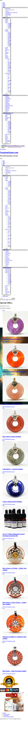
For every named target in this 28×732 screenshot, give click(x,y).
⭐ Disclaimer (6, 715)
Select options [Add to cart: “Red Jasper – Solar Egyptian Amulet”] (12, 673)
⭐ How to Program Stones (8, 716)
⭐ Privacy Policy (6, 714)
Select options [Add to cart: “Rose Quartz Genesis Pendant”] (12, 406)
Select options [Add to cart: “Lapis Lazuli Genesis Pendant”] (12, 504)
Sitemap (4, 713)
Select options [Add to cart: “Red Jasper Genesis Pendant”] (12, 439)
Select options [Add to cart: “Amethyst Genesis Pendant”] (12, 341)
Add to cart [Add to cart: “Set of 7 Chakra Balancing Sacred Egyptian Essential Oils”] (11, 538)
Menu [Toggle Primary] (1, 0)
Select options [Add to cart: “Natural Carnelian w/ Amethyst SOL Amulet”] (12, 641)
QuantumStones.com (9, 152)
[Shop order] (5, 308)
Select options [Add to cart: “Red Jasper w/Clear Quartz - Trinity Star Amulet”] (12, 606)
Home (7, 299)
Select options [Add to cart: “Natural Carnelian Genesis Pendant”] (12, 374)
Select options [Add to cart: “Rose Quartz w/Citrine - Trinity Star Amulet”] (12, 572)
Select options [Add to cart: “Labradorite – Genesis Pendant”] (12, 471)
